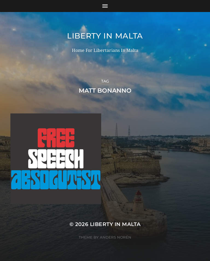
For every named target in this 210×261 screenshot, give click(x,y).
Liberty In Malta (105, 35)
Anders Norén (115, 237)
